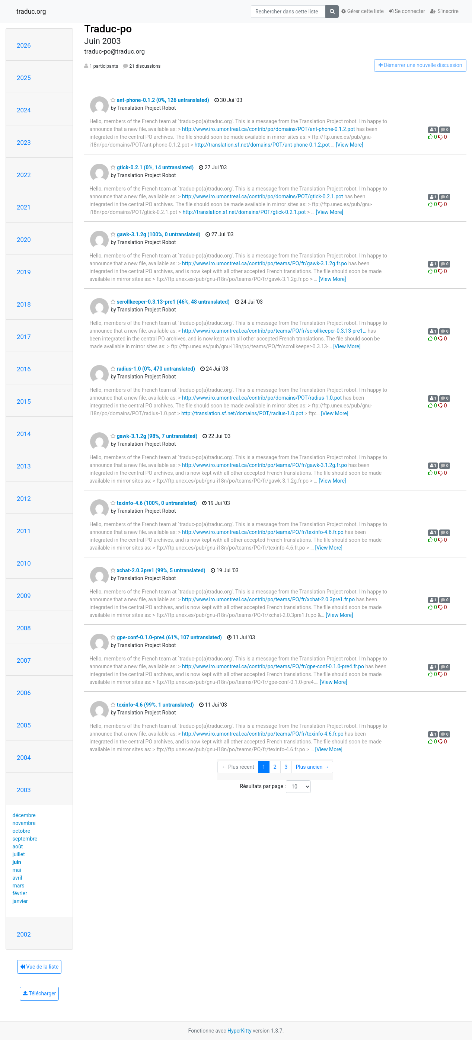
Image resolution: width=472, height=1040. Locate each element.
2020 (24, 239)
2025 (24, 77)
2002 (24, 934)
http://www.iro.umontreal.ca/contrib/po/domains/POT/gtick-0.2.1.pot (262, 196)
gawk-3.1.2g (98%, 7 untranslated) (154, 436)
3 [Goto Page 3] (286, 767)
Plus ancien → (312, 767)
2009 (24, 595)
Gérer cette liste (362, 11)
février (20, 893)
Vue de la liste (39, 967)
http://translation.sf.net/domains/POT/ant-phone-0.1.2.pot (262, 145)
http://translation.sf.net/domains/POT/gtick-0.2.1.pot (244, 212)
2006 (24, 693)
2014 (24, 434)
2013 (24, 466)
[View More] (349, 145)
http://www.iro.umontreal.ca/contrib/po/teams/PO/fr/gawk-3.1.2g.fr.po (264, 263)
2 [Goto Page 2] (275, 767)
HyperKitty (239, 1031)
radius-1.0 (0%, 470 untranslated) (153, 369)
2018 (24, 304)
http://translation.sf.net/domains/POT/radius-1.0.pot (242, 413)
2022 (24, 175)
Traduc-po (108, 29)
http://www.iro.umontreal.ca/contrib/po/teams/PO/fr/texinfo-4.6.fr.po (263, 532)
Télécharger (39, 993)
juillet (19, 854)
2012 (24, 498)
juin (17, 862)
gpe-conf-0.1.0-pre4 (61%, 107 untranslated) (166, 637)
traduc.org (31, 11)
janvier (20, 901)
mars (19, 886)
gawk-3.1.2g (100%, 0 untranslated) (155, 234)
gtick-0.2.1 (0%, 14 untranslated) (152, 167)
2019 (24, 272)
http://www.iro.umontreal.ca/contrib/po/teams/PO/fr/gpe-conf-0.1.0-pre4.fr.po (273, 666)
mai (17, 870)
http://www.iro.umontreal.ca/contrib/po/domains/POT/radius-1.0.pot (262, 398)
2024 (24, 110)
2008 (24, 628)
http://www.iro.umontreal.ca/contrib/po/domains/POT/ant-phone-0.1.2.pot (268, 129)
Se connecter (407, 11)
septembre (25, 839)
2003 (24, 790)
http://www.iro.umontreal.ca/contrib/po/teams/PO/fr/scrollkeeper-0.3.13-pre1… (274, 331)
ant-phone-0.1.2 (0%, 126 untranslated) (160, 100)
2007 (24, 660)
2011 (24, 531)
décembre (24, 815)
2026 (24, 45)
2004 (24, 757)
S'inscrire (444, 11)
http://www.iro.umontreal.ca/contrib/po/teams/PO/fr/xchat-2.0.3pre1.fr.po (268, 599)
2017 (24, 336)
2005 (24, 725)
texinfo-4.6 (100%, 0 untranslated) (154, 503)
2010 (24, 563)
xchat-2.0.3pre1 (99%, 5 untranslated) (158, 570)
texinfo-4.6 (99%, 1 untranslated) (152, 705)
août (18, 846)
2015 (24, 401)
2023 (24, 142)
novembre (24, 823)
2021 (24, 207)
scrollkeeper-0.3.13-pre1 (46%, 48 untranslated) (170, 302)
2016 (24, 369)
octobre (22, 831)
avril (17, 878)
